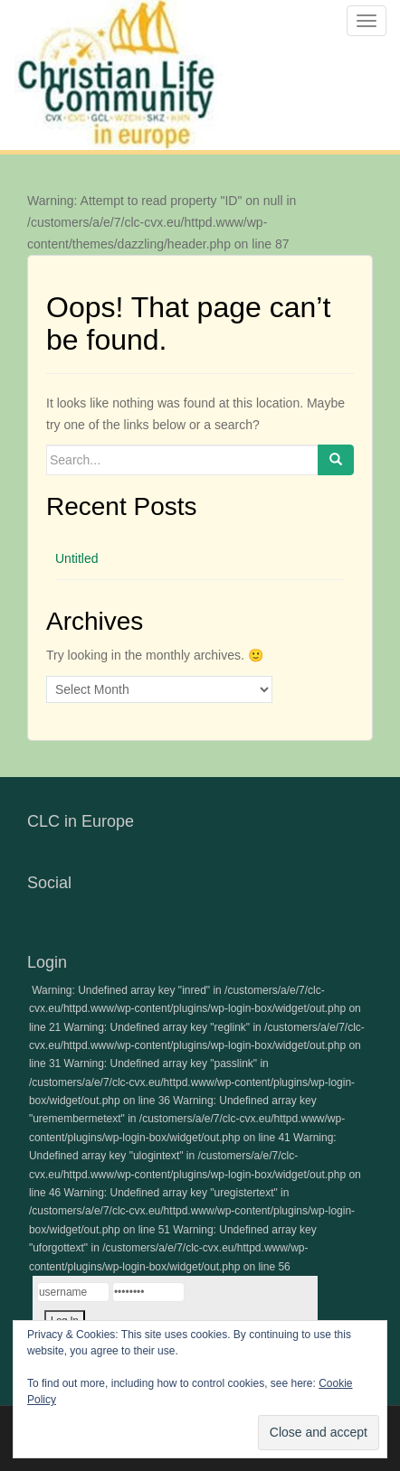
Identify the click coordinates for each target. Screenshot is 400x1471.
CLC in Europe (80, 821)
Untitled (76, 558)
